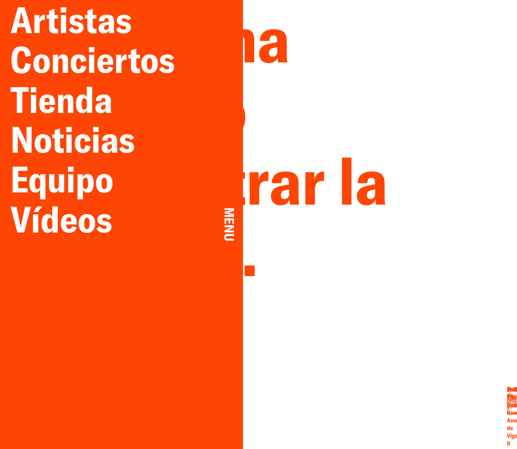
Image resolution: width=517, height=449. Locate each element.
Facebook (378, 410)
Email (378, 403)
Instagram (378, 417)
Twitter (409, 403)
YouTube (409, 410)
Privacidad (464, 409)
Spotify (409, 417)
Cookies (464, 417)
